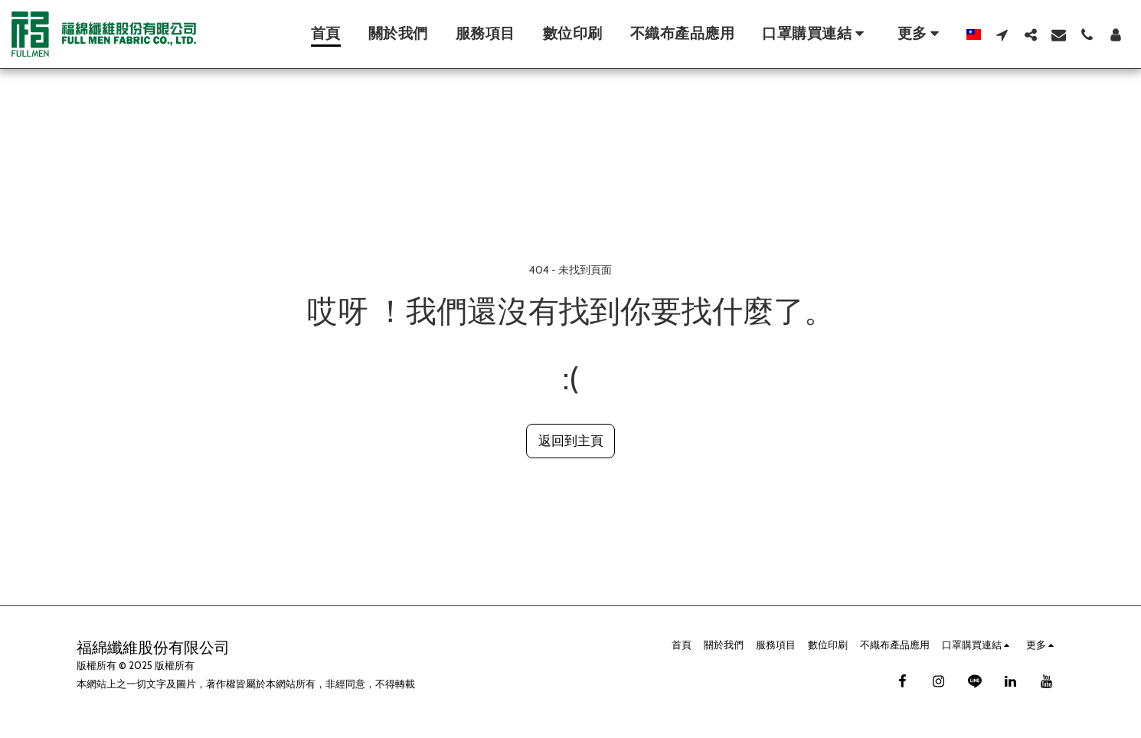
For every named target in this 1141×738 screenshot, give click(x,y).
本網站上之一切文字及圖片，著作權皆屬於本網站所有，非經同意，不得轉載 (246, 683)
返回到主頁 (570, 440)
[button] (816, 34)
